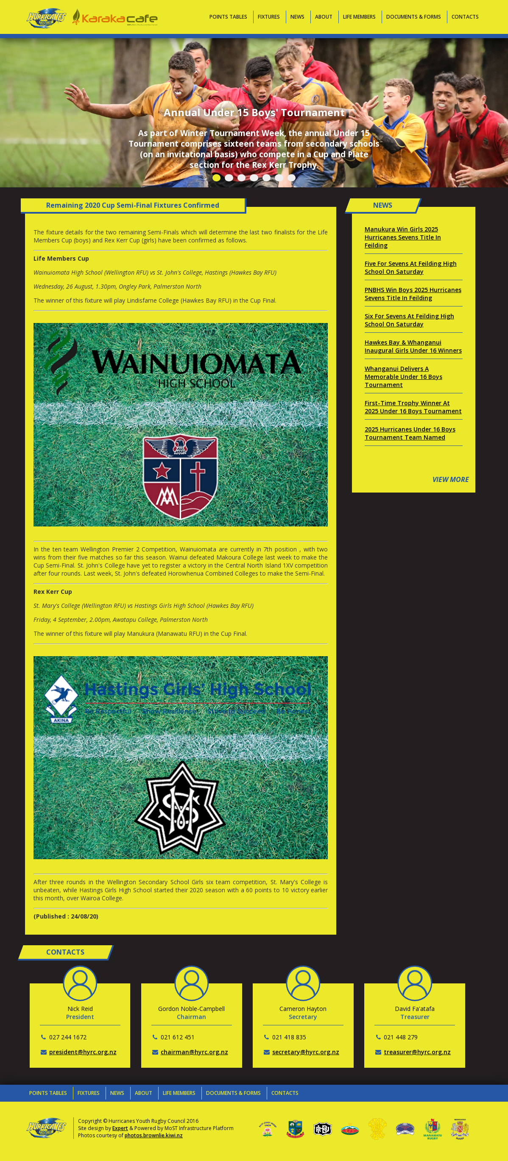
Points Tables (228, 16)
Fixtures (269, 16)
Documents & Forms (413, 16)
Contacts (465, 16)
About (323, 16)
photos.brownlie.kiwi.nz (154, 1135)
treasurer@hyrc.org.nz (417, 1052)
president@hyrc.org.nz (83, 1052)
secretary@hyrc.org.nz (305, 1052)
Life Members (359, 16)
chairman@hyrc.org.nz (194, 1052)
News (297, 16)
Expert (120, 1128)
